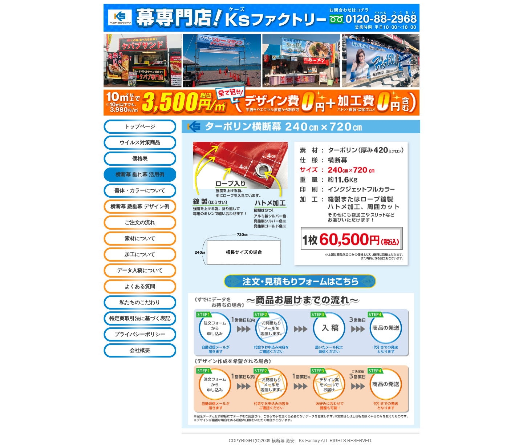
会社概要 (140, 350)
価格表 (139, 158)
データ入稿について (140, 270)
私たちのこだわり (139, 302)
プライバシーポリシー (139, 334)
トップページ (140, 126)
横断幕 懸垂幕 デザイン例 (139, 206)
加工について (140, 254)
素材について (140, 238)
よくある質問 (140, 286)
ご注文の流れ (140, 222)
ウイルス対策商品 (139, 142)
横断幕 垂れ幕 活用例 (139, 174)
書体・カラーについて (139, 190)
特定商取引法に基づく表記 (139, 318)
